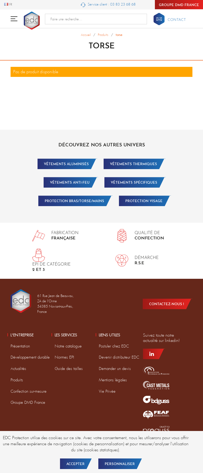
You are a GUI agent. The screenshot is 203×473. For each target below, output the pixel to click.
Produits (17, 380)
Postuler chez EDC (114, 346)
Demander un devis (115, 368)
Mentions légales (113, 380)
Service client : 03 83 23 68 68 (108, 4)
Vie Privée (107, 391)
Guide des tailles (69, 368)
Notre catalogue (68, 346)
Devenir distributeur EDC (119, 357)
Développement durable (30, 357)
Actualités (18, 368)
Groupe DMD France (179, 5)
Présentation (20, 346)
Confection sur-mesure (29, 391)
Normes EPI (64, 357)
